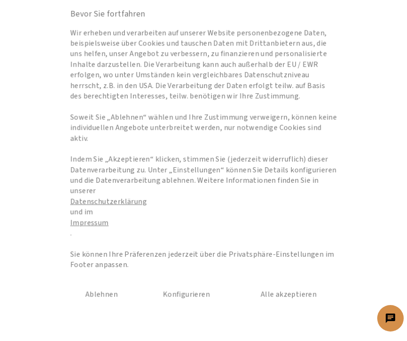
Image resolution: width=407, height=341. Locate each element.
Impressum (104, 215)
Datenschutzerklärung (120, 197)
